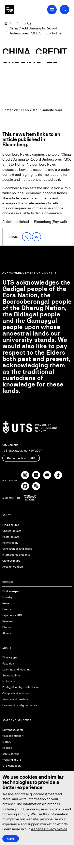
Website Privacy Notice (49, 829)
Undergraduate (11, 530)
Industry (7, 597)
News (5, 603)
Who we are (9, 657)
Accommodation (12, 566)
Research (8, 621)
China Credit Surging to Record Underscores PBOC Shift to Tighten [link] (36, 30)
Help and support (12, 735)
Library (6, 741)
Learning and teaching (16, 669)
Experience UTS (12, 615)
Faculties (8, 663)
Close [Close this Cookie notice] (10, 838)
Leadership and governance (19, 705)
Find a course (10, 524)
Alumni (6, 633)
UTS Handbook (11, 765)
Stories (6, 627)
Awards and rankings (15, 699)
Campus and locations (16, 693)
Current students (12, 729)
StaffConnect (10, 753)
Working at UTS (12, 759)
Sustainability (11, 675)
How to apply (10, 542)
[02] (29, 23)
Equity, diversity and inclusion (20, 687)
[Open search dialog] (64, 9)
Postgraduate (10, 536)
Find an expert (11, 591)
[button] (26, 236)
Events (6, 609)
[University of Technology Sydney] (6, 23)
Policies (7, 747)
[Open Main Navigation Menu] (52, 9)
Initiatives (8, 681)
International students (16, 554)
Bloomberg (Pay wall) (50, 222)
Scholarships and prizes (17, 548)
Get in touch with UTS (21, 458)
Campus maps (11, 560)
